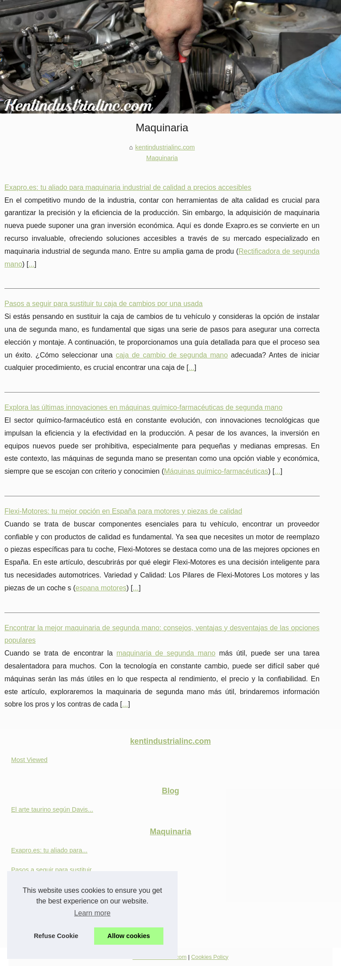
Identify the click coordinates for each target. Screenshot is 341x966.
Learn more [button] (92, 913)
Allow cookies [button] (128, 935)
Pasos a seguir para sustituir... (54, 869)
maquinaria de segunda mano (165, 653)
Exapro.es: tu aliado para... (49, 850)
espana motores (101, 588)
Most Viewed (29, 759)
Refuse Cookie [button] (56, 935)
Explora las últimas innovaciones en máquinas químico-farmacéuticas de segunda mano (143, 407)
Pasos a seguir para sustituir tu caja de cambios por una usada (103, 303)
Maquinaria (162, 157)
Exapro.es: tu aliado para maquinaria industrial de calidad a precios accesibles (127, 187)
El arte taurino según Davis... (52, 809)
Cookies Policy (210, 957)
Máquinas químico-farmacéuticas (216, 471)
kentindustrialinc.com (164, 147)
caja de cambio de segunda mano (172, 355)
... (31, 264)
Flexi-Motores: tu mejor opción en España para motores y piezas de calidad (123, 511)
